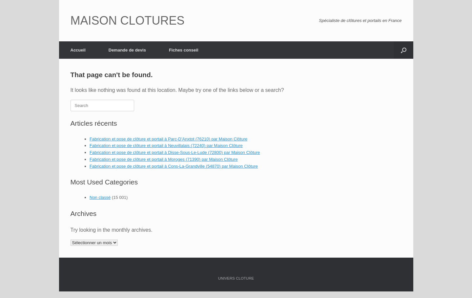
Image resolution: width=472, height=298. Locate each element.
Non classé (100, 197)
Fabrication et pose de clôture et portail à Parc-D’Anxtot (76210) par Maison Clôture (168, 139)
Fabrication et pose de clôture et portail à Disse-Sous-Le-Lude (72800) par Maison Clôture (175, 152)
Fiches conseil (183, 50)
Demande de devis (127, 50)
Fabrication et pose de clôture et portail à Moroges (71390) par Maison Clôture (164, 159)
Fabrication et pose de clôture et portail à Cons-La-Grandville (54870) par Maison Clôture (174, 166)
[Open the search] (403, 50)
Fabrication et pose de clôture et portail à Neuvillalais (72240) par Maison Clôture (166, 145)
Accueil (78, 50)
